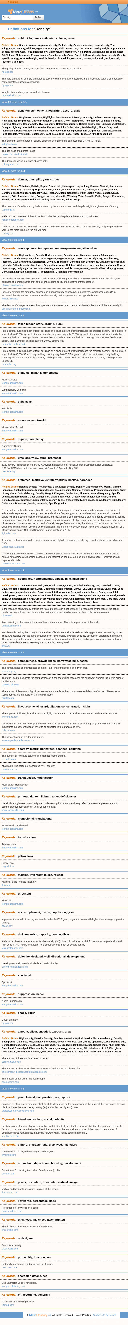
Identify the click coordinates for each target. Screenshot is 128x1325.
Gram (70, 55)
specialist (24, 975)
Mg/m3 (40, 48)
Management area (96, 598)
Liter (81, 48)
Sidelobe (84, 493)
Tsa (97, 585)
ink (34, 1219)
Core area (112, 598)
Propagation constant (106, 490)
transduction (26, 777)
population (59, 912)
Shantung (16, 189)
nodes (31, 1119)
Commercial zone (18, 598)
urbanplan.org (9, 364)
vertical (63, 1182)
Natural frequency (100, 493)
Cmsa (116, 585)
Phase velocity (74, 500)
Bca (56, 1038)
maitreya (38, 480)
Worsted (80, 189)
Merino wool (75, 1048)
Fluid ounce (65, 48)
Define (38, 17)
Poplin (44, 186)
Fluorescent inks (56, 127)
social (48, 1119)
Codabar (66, 1051)
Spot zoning (63, 592)
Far (46, 585)
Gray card (112, 127)
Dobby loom (49, 199)
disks (66, 934)
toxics (48, 874)
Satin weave (95, 193)
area (68, 1031)
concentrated (70, 706)
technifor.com (9, 759)
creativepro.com (10, 1248)
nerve (40, 994)
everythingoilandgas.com (15, 966)
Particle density (47, 58)
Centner (24, 500)
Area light (77, 1051)
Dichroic (106, 130)
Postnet (115, 1041)
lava (30, 856)
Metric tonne (23, 55)
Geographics (37, 1045)
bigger (30, 324)
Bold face (120, 1045)
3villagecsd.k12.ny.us (13, 546)
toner (55, 796)
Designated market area (84, 592)
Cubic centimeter (82, 45)
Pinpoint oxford (26, 196)
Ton (112, 45)
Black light (70, 130)
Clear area (70, 1041)
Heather (87, 1045)
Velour (69, 199)
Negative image (65, 258)
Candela (12, 134)
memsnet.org (9, 471)
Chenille (89, 196)
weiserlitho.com (10, 1230)
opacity (42, 110)
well (47, 956)
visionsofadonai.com (12, 948)
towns (46, 912)
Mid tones (36, 265)
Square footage (10, 588)
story (39, 324)
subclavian (25, 401)
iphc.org (6, 645)
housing (56, 1163)
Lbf (82, 55)
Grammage (51, 48)
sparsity (23, 748)
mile (68, 578)
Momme (117, 486)
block (59, 324)
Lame (25, 1045)
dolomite (24, 956)
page (52, 1200)
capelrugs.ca (8, 209)
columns (75, 748)
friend (22, 1119)
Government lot (46, 592)
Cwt (75, 48)
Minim (66, 58)
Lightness (94, 130)
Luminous (106, 120)
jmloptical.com (9, 144)
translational (43, 818)
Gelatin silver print (100, 268)
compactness (27, 660)
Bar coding (50, 1041)
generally (44, 1294)
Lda (123, 1041)
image (73, 1182)
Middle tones (72, 268)
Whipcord (25, 193)
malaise (23, 874)
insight (85, 706)
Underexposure (102, 117)
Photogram (77, 120)
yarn (46, 179)
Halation (37, 117)
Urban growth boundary (49, 598)
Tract (95, 602)
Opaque (6, 127)
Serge (77, 199)
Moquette (61, 196)
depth (31, 1012)
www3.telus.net (10, 298)
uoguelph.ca (8, 866)
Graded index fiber (103, 1045)
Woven (50, 196)
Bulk (55, 486)
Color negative (48, 258)
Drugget (41, 196)
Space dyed (21, 1048)
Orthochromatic (21, 265)
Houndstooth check (28, 1051)
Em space (88, 500)
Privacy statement (100, 1321)
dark (77, 110)
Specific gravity (57, 55)
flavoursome (26, 706)
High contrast (9, 120)
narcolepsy (36, 439)
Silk (86, 1048)
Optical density (26, 493)
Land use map (95, 588)
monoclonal (26, 818)
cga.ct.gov (7, 926)
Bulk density (65, 45)
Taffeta (90, 189)
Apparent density (47, 45)
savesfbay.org (9, 671)
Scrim (57, 1051)
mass (71, 38)
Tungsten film (88, 134)
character (24, 1276)
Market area (53, 602)
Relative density (28, 486)
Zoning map (105, 592)
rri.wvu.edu (7, 615)
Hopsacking (82, 186)
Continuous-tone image (59, 134)
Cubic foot (18, 61)
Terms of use (118, 1321)
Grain (104, 496)
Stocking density (82, 602)
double (56, 934)
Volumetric (98, 58)
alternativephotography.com (16, 308)
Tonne (88, 48)
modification (45, 777)
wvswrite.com (9, 1155)
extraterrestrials (56, 480)
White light (24, 134)
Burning (6, 124)
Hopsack (40, 189)
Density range (24, 130)
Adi (31, 602)
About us (13, 2)
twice (33, 934)
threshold (24, 893)
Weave (60, 199)
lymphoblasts (49, 372)
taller (21, 324)
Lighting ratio (19, 127)
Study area (110, 588)
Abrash (107, 1051)
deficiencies (68, 796)
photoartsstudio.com (12, 285)
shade (22, 1012)
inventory (36, 874)
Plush (83, 193)
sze (27, 457)
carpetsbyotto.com (11, 1061)
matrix (34, 748)
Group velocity (62, 490)
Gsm (22, 51)
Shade (116, 120)
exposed (57, 1031)
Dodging (21, 268)
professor (54, 457)
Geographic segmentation (58, 588)
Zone (22, 585)
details (36, 1276)
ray (57, 1097)
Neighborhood (28, 588)
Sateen (113, 189)
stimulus (24, 372)
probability (25, 1257)
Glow (67, 120)
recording (29, 1294)
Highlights (48, 117)
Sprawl (78, 588)
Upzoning (97, 1041)
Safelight (120, 124)
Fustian (53, 193)
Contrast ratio (34, 268)
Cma (31, 598)
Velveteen (24, 186)
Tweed (5, 199)
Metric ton (70, 51)
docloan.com (8, 1173)
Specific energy (10, 58)
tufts (32, 179)
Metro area (70, 595)
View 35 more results (14, 171)
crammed (24, 480)
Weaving (72, 196)
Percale (94, 186)
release (59, 874)
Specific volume (28, 45)
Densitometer (63, 117)
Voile (81, 196)
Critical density (94, 486)
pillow (22, 856)
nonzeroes (47, 748)
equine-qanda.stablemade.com (18, 740)
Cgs (77, 55)
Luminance (108, 124)
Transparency (91, 120)
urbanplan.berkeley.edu (14, 344)
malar (34, 372)
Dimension (43, 496)
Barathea (7, 193)
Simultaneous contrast (112, 261)
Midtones (111, 265)
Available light (89, 127)
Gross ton (76, 58)
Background (9, 1041)
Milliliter (30, 48)
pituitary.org (8, 698)
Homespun (68, 186)
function (39, 1257)
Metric (31, 503)
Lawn (49, 189)
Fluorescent (56, 130)
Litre (59, 58)
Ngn (25, 602)
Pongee (106, 196)
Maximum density (90, 255)
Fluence (6, 61)
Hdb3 (87, 1041)
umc (21, 457)
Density (40, 255)
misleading (79, 578)
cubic (21, 38)
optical (22, 1238)
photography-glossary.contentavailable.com (24, 1072)
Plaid (11, 1048)
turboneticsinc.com (11, 95)
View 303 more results (14, 102)
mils (75, 660)
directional (58, 956)
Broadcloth (55, 186)
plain (21, 1097)
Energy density (39, 55)
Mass (33, 496)
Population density (37, 51)
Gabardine (73, 193)
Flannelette (68, 189)
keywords (24, 1200)
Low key (51, 261)
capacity (44, 934)
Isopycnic (7, 490)
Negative (17, 124)
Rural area (39, 602)
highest (65, 1097)
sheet (42, 1219)
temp (43, 457)
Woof (16, 193)
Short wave (64, 496)
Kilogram (7, 48)
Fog (116, 258)
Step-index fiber (93, 1051)
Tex (40, 486)
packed (73, 480)
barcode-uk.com (10, 684)
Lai (84, 588)
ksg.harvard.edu (10, 1136)
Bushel (115, 58)
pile (38, 179)
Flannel (104, 186)
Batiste (35, 186)
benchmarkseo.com (12, 1211)
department (42, 1163)
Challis (57, 189)
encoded (44, 1031)
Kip (113, 48)
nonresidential (43, 578)
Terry (13, 199)
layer (50, 1219)
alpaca (59, 578)
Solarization (73, 127)
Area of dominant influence (47, 595)
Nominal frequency (82, 490)
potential (59, 1119)
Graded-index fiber (72, 1045)
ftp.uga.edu (8, 72)
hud (29, 1163)
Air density (19, 48)
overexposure (27, 248)
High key (116, 117)
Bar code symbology (55, 1048)
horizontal (49, 1182)
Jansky (15, 500)
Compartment (76, 598)
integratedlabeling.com (13, 1286)
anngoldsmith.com (11, 625)
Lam (80, 1041)
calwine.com (8, 730)
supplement (32, 912)
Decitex (47, 486)
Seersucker (115, 186)
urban (22, 1163)
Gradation (61, 271)
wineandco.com (10, 716)
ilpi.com (6, 885)
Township (66, 602)
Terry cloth (23, 199)
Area (59, 585)
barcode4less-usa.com (13, 563)
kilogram (33, 38)
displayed (55, 1144)
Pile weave (118, 196)
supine (22, 439)
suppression (26, 994)
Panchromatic (40, 130)
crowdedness (47, 660)
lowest (30, 1097)
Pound (88, 51)
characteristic (38, 1144)
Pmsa (96, 595)
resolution (34, 1182)
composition (44, 1097)
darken (35, 796)
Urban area (16, 602)
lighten (45, 796)
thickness (24, 1219)
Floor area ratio (34, 585)
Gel (30, 127)
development (76, 956)
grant (71, 912)
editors (22, 1144)
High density (88, 496)
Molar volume (56, 51)
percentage (40, 1200)
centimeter (47, 38)
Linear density (101, 45)
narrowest (64, 660)
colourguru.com (10, 164)
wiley (35, 457)
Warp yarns (101, 189)
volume (61, 38)
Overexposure (47, 124)
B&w (15, 261)
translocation (27, 837)
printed (60, 1219)
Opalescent (38, 134)
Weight (15, 51)
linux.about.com (10, 1192)
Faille (98, 196)
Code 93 (116, 1051)
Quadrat (67, 585)
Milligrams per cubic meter (108, 51)
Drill (14, 196)
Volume (10, 55)
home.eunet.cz (9, 769)
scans (84, 660)
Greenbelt (106, 585)
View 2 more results (13, 240)
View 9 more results (13, 652)
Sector (27, 595)
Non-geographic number (23, 592)
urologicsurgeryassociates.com (18, 1110)
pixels (22, 1182)
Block (52, 585)
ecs (20, 912)
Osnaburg (28, 189)
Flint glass (115, 1048)
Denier (69, 493)
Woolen (6, 196)
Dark (4, 271)
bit (19, 1294)
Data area (22, 1041)
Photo (76, 134)
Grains (87, 58)
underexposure (65, 248)
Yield (80, 51)
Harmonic (42, 503)
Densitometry (30, 124)
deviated (37, 956)
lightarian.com (9, 533)
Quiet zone (46, 1051)
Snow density (92, 55)
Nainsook (35, 199)
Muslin (62, 193)
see (31, 1238)
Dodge (11, 268)
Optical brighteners (89, 124)
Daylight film (51, 265)
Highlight (82, 130)
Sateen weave (110, 193)
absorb (67, 110)
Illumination (8, 130)
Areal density (109, 55)
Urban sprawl (84, 595)
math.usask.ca (9, 1267)
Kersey (6, 189)
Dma (65, 598)
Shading (48, 268)
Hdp (30, 1041)
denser (22, 179)
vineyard (42, 706)
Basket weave (40, 193)
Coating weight (101, 48)
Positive (108, 258)
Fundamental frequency (43, 500)
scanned (62, 748)
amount (23, 1031)
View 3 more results (13, 570)
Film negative (108, 255)
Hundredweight (28, 58)
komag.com (8, 1305)
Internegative (97, 265)
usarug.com (8, 233)
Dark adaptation (17, 271)
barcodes (86, 480)
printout (23, 796)
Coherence (8, 503)
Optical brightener (42, 120)
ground (49, 324)
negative (83, 248)
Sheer (61, 1041)
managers (70, 1144)
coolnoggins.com (10, 1082)
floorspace (25, 578)
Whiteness (82, 265)
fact (39, 1119)
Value (62, 265)
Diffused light (104, 134)
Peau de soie (9, 1051)
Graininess (25, 261)
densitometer (27, 110)
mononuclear (27, 420)
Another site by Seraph (104, 1315)
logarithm (54, 110)
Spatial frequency (23, 490)
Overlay (104, 595)
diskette (23, 934)
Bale (4, 1048)
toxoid (41, 420)
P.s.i (108, 58)
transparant (46, 248)
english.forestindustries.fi (15, 154)
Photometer (39, 127)
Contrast (58, 120)
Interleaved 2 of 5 (98, 1048)
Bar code (50, 1045)
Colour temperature (67, 124)
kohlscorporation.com (13, 219)
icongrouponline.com (12, 383)
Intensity (77, 117)
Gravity (121, 55)
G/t (3, 55)
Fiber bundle (36, 1048)
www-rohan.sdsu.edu (13, 810)
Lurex (107, 1041)
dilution (55, 706)
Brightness (25, 117)
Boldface (15, 1045)
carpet (54, 179)
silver (94, 248)
